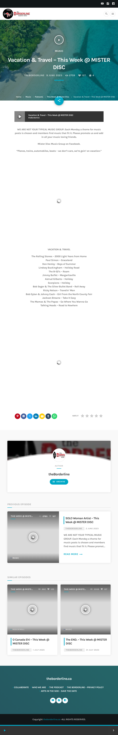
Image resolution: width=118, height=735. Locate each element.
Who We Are (39, 687)
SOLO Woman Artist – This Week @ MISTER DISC (82, 520)
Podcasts (39, 97)
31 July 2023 (92, 650)
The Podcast (56, 687)
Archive (58, 481)
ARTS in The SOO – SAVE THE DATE (59, 691)
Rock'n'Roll (18, 629)
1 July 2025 (39, 650)
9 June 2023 (54, 75)
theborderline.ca (51, 719)
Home (18, 97)
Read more (73, 554)
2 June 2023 (92, 528)
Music (28, 97)
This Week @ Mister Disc (58, 97)
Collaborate (21, 687)
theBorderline (34, 75)
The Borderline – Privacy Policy (85, 687)
